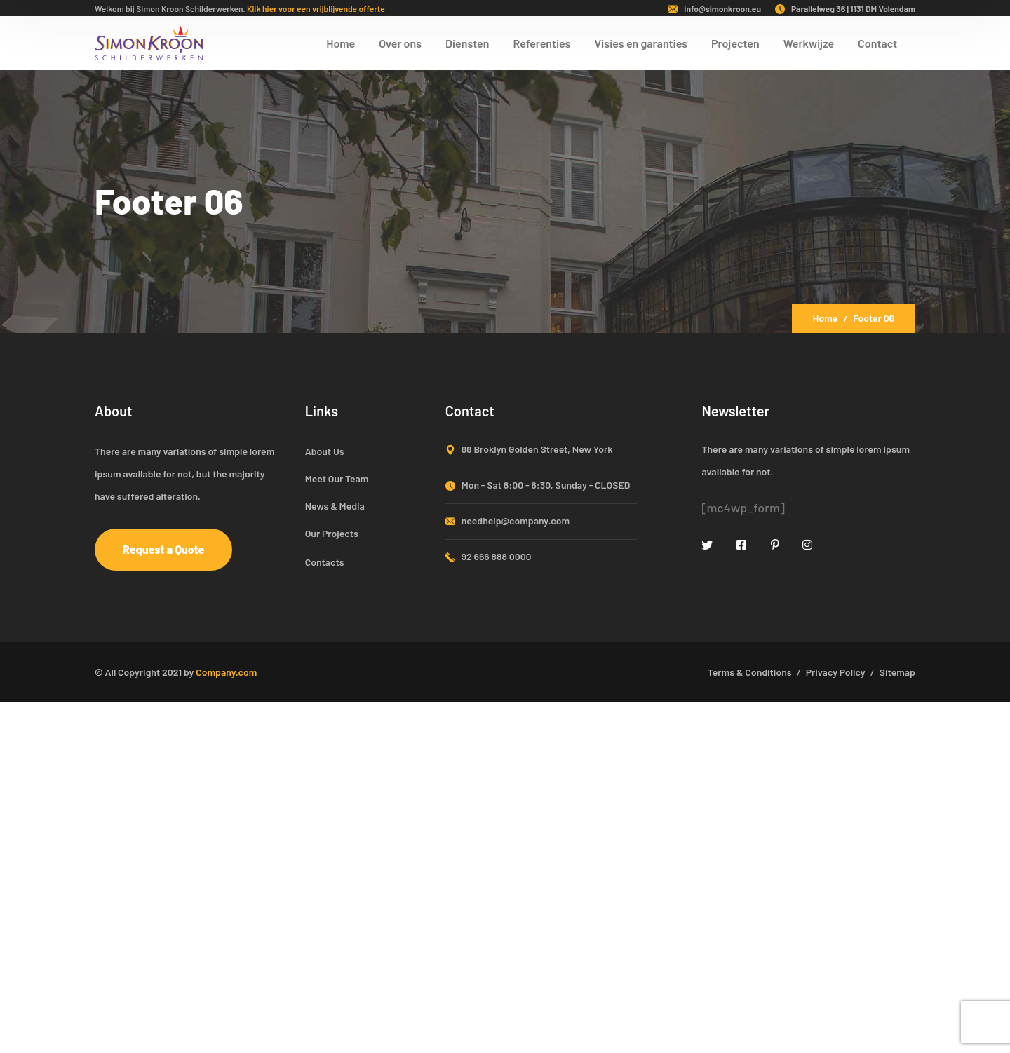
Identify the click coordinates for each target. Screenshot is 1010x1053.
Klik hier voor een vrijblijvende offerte (316, 8)
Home (825, 318)
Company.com (226, 672)
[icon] (708, 544)
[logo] (149, 41)
